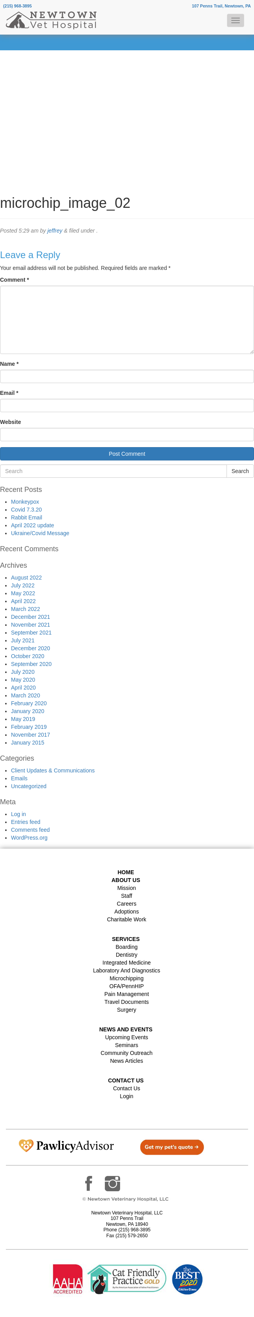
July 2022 (23, 585)
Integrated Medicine (126, 962)
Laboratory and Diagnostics (126, 970)
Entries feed (25, 822)
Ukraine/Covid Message (40, 533)
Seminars (126, 1045)
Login (126, 1096)
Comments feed (30, 830)
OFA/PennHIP (127, 986)
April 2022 (23, 601)
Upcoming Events (126, 1037)
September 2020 (31, 664)
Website (10, 422)
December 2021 (30, 617)
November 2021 (30, 625)
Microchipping (126, 978)
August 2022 (26, 577)
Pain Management (126, 994)
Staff (126, 896)
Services (126, 939)
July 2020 (23, 672)
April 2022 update (32, 525)
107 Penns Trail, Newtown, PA (221, 6)
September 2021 (31, 632)
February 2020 (29, 703)
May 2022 (23, 593)
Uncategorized (28, 786)
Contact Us (126, 1088)
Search (240, 471)
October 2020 (27, 656)
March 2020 (25, 695)
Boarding (126, 947)
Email (9, 393)
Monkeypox (25, 502)
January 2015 (27, 742)
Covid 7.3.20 (26, 509)
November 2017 (30, 735)
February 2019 (29, 727)
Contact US (126, 1080)
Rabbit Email (26, 517)
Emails (19, 778)
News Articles (126, 1061)
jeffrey (55, 230)
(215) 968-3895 (17, 6)
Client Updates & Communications (53, 770)
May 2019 (23, 719)
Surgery (126, 1010)
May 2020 (23, 680)
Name (9, 364)
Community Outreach (126, 1053)
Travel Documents (126, 1002)
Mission (126, 888)
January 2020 (27, 711)
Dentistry (126, 955)
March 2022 (25, 609)
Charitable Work (126, 919)
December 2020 (30, 648)
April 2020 (23, 687)
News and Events (126, 1029)
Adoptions (126, 911)
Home (126, 872)
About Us (125, 880)
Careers (127, 904)
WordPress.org (29, 838)
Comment (14, 280)
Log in (18, 814)
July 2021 (23, 640)
